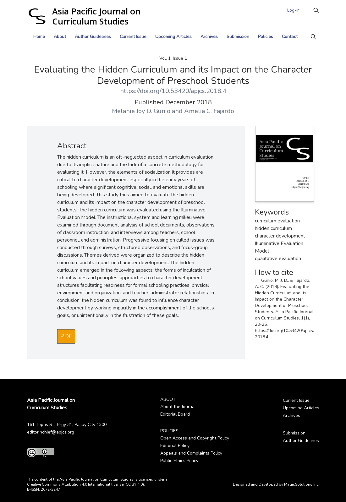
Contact (290, 37)
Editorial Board (175, 414)
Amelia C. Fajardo (209, 111)
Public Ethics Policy (179, 461)
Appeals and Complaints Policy (191, 453)
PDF (66, 336)
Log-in (293, 10)
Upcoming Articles (173, 37)
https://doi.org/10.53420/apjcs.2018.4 (173, 91)
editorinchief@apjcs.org (50, 432)
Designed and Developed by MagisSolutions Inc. (276, 484)
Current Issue (133, 37)
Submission (238, 37)
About (60, 37)
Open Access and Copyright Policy (194, 438)
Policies (265, 37)
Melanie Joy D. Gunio (141, 111)
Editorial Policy (174, 446)
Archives (209, 37)
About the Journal (178, 407)
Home (39, 37)
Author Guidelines (93, 37)
